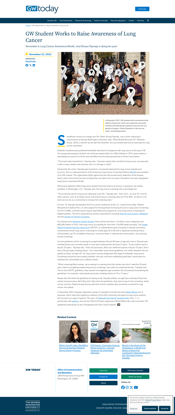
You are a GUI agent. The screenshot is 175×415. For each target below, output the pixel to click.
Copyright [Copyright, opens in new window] (125, 408)
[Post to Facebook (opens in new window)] (27, 65)
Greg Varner (31, 61)
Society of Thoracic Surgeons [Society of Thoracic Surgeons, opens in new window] (77, 217)
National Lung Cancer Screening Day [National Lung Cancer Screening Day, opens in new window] (113, 298)
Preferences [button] (134, 408)
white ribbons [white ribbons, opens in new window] (132, 292)
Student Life (52, 20)
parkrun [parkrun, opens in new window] (75, 301)
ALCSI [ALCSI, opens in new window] (132, 172)
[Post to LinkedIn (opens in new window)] (33, 65)
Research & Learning (83, 20)
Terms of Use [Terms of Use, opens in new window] (117, 408)
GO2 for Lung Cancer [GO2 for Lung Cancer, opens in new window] (129, 214)
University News (66, 20)
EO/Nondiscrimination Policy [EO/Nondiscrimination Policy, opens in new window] (124, 404)
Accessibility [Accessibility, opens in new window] (108, 408)
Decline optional (150, 408)
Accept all (164, 408)
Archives (140, 20)
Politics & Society (101, 20)
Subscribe (142, 9)
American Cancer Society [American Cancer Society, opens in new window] (83, 222)
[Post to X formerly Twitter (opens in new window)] (30, 65)
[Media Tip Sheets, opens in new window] (135, 377)
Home (28, 25)
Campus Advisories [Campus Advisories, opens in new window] (108, 404)
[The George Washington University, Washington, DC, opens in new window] (33, 405)
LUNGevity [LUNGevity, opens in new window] (143, 214)
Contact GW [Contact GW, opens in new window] (100, 408)
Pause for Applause (118, 20)
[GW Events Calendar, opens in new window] (135, 370)
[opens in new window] (123, 389)
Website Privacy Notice (153, 400)
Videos (131, 20)
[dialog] (150, 404)
